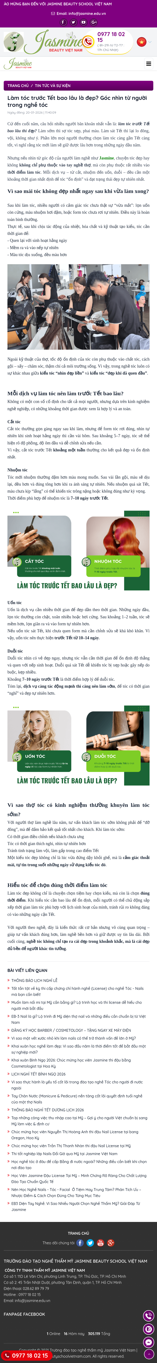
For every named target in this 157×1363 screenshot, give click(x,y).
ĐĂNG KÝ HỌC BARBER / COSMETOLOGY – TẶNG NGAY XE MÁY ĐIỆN (71, 1030)
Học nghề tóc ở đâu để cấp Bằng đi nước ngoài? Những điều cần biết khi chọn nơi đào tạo (79, 1164)
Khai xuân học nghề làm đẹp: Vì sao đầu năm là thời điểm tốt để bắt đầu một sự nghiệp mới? (78, 1049)
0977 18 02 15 (111, 37)
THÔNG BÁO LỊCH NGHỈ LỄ (34, 980)
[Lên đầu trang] (149, 1354)
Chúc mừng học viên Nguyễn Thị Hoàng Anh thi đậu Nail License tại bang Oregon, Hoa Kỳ (74, 1135)
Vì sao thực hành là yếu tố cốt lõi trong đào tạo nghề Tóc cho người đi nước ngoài (77, 1085)
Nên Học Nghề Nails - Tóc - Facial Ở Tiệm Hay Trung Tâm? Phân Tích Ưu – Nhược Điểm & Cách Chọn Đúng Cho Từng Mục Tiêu (76, 1192)
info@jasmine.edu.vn (87, 13)
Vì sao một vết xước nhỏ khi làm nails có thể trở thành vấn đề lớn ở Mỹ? (73, 1038)
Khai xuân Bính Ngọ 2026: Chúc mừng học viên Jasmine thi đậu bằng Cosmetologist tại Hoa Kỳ (71, 1063)
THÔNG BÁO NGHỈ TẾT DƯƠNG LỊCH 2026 (47, 1110)
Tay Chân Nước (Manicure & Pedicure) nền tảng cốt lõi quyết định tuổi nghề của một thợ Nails (76, 1099)
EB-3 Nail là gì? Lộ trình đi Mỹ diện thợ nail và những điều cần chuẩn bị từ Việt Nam (78, 1019)
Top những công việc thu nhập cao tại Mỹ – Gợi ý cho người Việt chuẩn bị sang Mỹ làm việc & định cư (79, 1121)
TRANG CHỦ (78, 1233)
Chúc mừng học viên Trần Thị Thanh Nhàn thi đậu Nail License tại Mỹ (71, 1145)
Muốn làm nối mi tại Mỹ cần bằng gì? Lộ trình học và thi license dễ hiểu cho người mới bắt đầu (76, 1005)
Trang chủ (18, 85)
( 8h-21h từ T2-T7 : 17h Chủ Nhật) (111, 47)
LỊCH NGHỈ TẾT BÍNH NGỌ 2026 (38, 1074)
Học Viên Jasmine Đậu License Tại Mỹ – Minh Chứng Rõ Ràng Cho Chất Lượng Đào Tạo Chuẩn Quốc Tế (79, 1178)
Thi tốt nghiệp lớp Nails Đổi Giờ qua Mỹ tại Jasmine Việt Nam (64, 1153)
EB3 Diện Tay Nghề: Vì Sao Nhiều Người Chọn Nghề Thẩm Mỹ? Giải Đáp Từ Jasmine (75, 1206)
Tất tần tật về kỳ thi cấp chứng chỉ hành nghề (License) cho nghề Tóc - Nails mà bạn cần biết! (77, 991)
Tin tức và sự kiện (52, 85)
